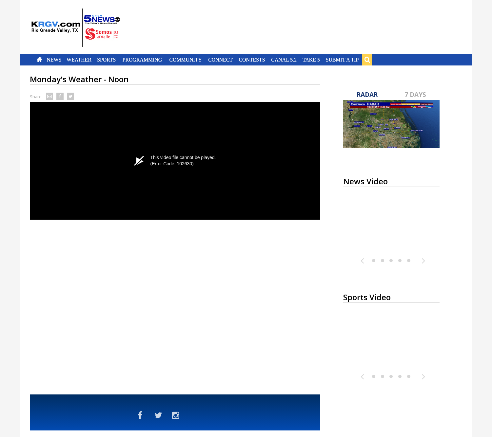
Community (185, 59)
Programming (142, 59)
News (54, 59)
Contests (252, 59)
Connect (220, 59)
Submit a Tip (342, 59)
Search (367, 59)
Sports (106, 59)
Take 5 (311, 59)
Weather (79, 59)
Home (39, 59)
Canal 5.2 (284, 59)
